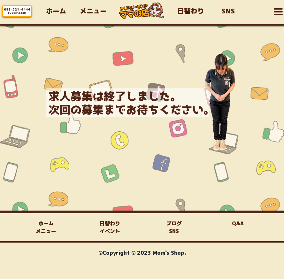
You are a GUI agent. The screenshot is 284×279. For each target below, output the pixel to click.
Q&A (238, 223)
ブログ (174, 223)
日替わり (110, 223)
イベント (110, 231)
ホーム (46, 223)
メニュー (46, 231)
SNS (174, 231)
